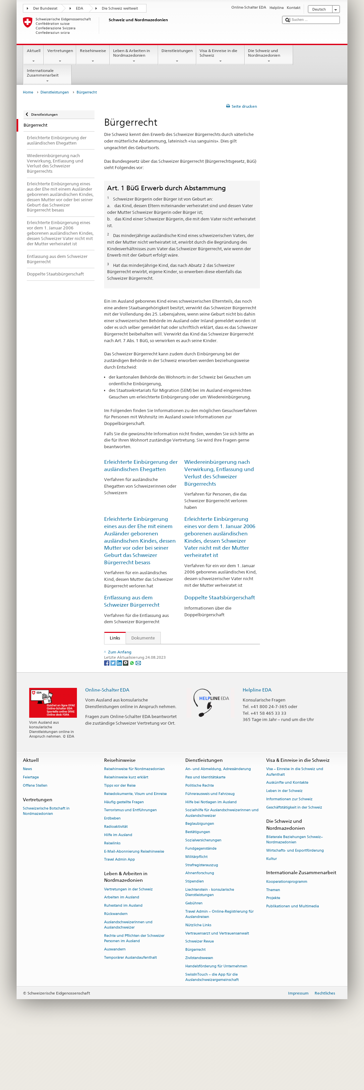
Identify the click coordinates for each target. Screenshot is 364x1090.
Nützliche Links (198, 986)
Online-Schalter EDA (107, 751)
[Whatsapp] (132, 723)
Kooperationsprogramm (286, 942)
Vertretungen (60, 56)
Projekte (273, 959)
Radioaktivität (116, 887)
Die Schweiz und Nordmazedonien (269, 56)
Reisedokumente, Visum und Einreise (135, 855)
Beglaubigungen (199, 884)
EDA (79, 8)
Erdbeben (112, 879)
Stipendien (194, 942)
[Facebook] (107, 723)
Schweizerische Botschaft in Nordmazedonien (46, 872)
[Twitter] (113, 723)
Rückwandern (116, 975)
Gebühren (194, 964)
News (27, 830)
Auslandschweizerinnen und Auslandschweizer (128, 986)
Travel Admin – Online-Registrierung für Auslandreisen (219, 975)
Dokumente (143, 637)
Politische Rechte (199, 846)
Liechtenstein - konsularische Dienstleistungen (209, 953)
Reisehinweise (93, 56)
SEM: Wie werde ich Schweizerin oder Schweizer (159, 650)
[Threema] (126, 723)
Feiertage (31, 838)
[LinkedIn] (120, 723)
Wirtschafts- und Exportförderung (295, 911)
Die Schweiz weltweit (120, 8)
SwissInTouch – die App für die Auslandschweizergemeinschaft (212, 1038)
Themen (273, 951)
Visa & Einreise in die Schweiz (220, 56)
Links (112, 637)
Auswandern (115, 1010)
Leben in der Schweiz (284, 852)
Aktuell (33, 56)
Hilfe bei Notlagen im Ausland (211, 863)
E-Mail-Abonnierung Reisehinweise (134, 912)
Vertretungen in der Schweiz (128, 950)
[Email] (138, 723)
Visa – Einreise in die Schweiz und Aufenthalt (294, 832)
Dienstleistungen (177, 56)
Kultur (271, 920)
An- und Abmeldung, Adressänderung (218, 830)
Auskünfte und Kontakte (287, 843)
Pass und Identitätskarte (205, 838)
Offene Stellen (35, 846)
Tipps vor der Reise (120, 846)
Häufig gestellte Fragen (124, 863)
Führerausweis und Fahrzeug (210, 855)
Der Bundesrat (45, 8)
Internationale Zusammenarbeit (47, 76)
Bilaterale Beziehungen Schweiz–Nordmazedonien (294, 900)
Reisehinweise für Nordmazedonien (134, 830)
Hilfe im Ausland (118, 896)
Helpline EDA (257, 751)
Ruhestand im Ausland (123, 966)
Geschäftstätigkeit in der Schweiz (294, 868)
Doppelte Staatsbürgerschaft (219, 597)
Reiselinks (112, 904)
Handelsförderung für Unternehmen (216, 1027)
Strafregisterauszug (201, 926)
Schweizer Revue (199, 1002)
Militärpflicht (196, 918)
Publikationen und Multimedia (292, 967)
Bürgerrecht (195, 1010)
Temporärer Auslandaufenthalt (130, 1018)
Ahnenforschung (199, 934)
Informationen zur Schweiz (289, 860)
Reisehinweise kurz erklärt (126, 838)
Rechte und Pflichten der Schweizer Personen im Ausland (134, 999)
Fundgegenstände (200, 909)
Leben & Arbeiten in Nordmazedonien (134, 56)
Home (28, 92)
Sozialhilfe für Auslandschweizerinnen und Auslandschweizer (222, 873)
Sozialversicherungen (203, 901)
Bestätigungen (197, 893)
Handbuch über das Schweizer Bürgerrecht (153, 693)
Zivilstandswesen (199, 1019)
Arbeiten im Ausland (121, 958)
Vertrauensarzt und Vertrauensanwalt (217, 994)
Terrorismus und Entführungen (130, 871)
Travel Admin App (119, 920)
